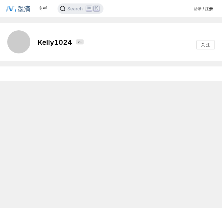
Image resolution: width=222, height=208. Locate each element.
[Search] (80, 8)
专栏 (42, 8)
